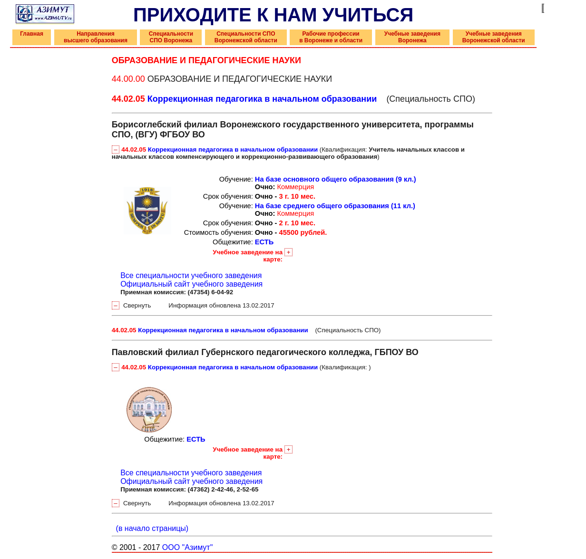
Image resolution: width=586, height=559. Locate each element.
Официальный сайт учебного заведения (191, 284)
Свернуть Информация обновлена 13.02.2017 (193, 305)
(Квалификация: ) (288, 153)
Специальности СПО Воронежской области (246, 37)
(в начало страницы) (150, 528)
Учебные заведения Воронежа (412, 37)
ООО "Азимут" (187, 547)
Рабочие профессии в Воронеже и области (330, 37)
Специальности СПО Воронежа (171, 37)
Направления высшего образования (95, 37)
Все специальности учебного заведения (191, 275)
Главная (31, 33)
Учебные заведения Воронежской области (493, 37)
